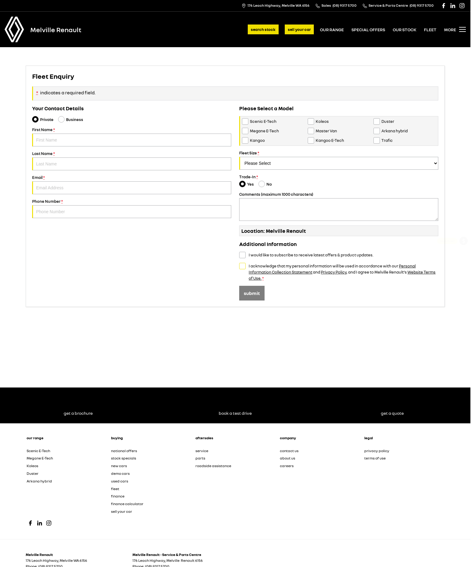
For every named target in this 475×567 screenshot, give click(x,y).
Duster (33, 473)
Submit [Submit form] (252, 293)
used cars (119, 481)
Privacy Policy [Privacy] (334, 272)
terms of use (375, 458)
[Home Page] (14, 29)
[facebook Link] (443, 5)
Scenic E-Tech (38, 450)
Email (131, 184)
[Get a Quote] (463, 242)
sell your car (299, 29)
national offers (124, 450)
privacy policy (376, 450)
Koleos (32, 465)
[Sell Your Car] (463, 306)
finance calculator (127, 503)
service (201, 450)
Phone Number (131, 208)
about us (287, 458)
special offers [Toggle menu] (368, 29)
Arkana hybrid (39, 481)
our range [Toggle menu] (332, 29)
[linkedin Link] (453, 5)
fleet (430, 29)
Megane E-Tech (40, 458)
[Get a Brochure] (463, 258)
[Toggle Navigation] (455, 29)
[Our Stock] (463, 322)
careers (287, 465)
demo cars (120, 473)
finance (117, 496)
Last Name (131, 160)
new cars (119, 465)
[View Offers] (463, 290)
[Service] (463, 274)
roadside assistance (213, 465)
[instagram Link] (462, 5)
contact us (289, 450)
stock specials (123, 458)
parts (200, 458)
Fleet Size (338, 160)
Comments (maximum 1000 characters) (338, 206)
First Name (131, 136)
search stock (263, 29)
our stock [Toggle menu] (404, 29)
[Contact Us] (276, 5)
